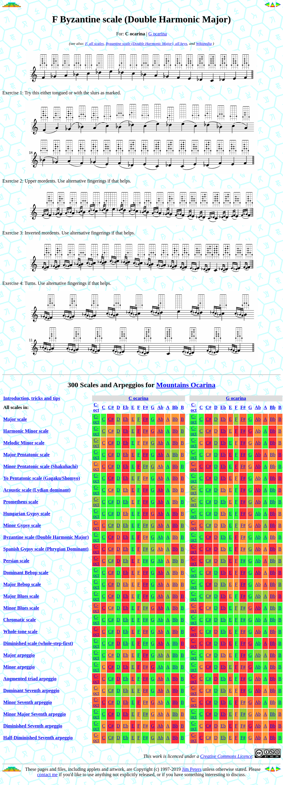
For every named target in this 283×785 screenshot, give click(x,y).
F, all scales (94, 43)
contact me (47, 774)
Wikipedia (204, 43)
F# (145, 419)
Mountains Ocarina (185, 385)
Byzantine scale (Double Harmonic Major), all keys (146, 43)
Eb (125, 419)
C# (111, 419)
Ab (160, 419)
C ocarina (138, 398)
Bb (175, 419)
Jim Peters (191, 769)
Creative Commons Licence (226, 756)
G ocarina (157, 33)
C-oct (96, 419)
